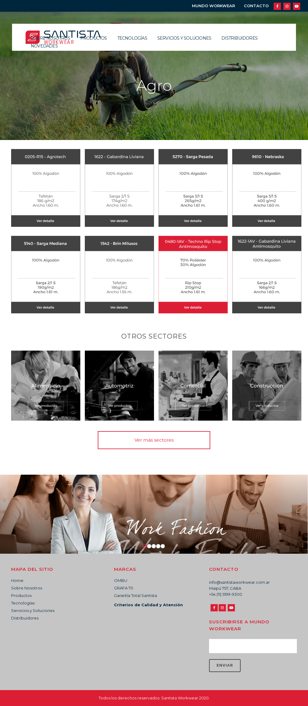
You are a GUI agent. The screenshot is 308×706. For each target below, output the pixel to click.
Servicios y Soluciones (32, 610)
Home (17, 580)
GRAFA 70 (123, 588)
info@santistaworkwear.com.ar (239, 582)
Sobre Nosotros (26, 588)
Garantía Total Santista (135, 595)
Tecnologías (23, 603)
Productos (21, 595)
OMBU (120, 580)
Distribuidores (24, 618)
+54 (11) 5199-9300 (225, 594)
